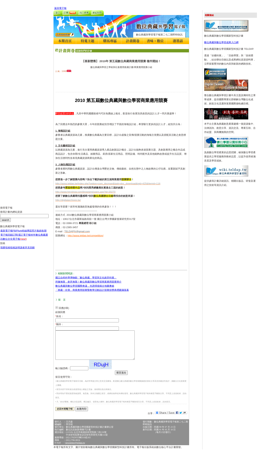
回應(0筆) (64, 308)
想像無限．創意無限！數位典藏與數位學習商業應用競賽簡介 (88, 281)
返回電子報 (60, 8)
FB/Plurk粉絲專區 (22, 233)
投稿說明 (15, 250)
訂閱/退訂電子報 (22, 237)
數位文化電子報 (15, 241)
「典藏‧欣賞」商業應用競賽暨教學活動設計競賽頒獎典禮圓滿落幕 (92, 290)
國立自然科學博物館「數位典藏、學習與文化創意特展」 (86, 277)
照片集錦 (37, 233)
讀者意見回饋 (27, 250)
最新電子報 (6, 233)
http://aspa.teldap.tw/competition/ (85, 235)
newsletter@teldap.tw (75, 448)
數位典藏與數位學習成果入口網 (221, 42)
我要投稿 (5, 250)
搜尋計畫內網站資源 (11, 214)
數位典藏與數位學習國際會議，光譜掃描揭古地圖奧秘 (84, 285)
